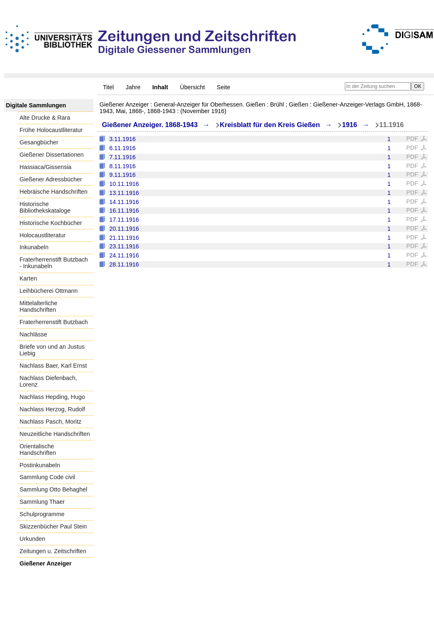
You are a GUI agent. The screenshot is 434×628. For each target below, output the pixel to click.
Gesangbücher (39, 142)
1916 (349, 125)
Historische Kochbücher (51, 223)
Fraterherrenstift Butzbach (54, 322)
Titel (108, 87)
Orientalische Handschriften (38, 449)
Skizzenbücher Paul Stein (53, 526)
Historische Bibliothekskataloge (45, 207)
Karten (28, 278)
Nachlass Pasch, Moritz (50, 421)
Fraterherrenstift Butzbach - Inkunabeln (54, 262)
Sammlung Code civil (47, 477)
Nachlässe (33, 334)
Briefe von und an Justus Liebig (52, 350)
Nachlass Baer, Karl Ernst (53, 365)
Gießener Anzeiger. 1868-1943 (150, 125)
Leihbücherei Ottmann (49, 290)
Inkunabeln (34, 247)
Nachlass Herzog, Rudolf (52, 409)
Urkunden (32, 538)
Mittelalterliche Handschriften (39, 306)
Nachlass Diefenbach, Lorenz (48, 381)
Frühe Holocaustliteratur (51, 130)
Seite (223, 87)
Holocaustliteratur (43, 235)
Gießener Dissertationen (52, 154)
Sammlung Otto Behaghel (54, 489)
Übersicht (192, 87)
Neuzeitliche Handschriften (55, 434)
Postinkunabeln (40, 465)
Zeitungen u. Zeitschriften (53, 551)
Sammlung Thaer (42, 501)
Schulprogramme (42, 514)
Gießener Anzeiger (46, 563)
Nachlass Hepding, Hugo (52, 397)
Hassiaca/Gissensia (46, 167)
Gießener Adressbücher (51, 179)
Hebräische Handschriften (54, 191)
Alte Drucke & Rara (45, 117)
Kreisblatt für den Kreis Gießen (270, 125)
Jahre (133, 87)
